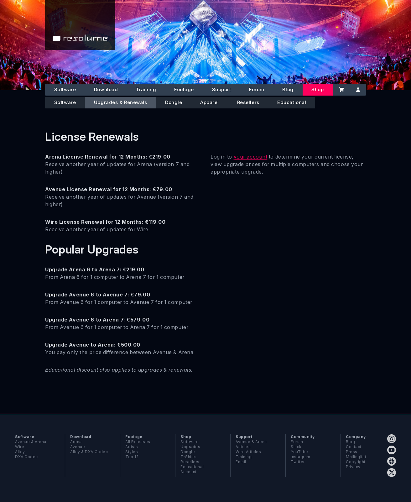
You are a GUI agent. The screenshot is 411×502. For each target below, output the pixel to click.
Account (188, 471)
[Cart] (341, 90)
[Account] (358, 90)
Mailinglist (356, 456)
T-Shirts (188, 456)
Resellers (248, 102)
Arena (76, 441)
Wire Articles (248, 451)
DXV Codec (26, 456)
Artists (131, 446)
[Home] (80, 25)
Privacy (353, 466)
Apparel (209, 102)
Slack (296, 446)
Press (351, 451)
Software (65, 89)
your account (251, 157)
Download (106, 89)
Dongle (173, 102)
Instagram (300, 456)
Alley (20, 451)
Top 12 (131, 456)
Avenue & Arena (30, 441)
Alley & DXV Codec (89, 451)
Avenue (77, 446)
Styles (131, 451)
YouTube (299, 451)
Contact (354, 446)
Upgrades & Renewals (120, 102)
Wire (19, 446)
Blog (287, 89)
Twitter (298, 461)
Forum (256, 89)
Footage (184, 89)
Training (146, 89)
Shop (317, 89)
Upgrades (190, 446)
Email (241, 461)
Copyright (356, 461)
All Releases (137, 441)
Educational (291, 102)
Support (221, 89)
